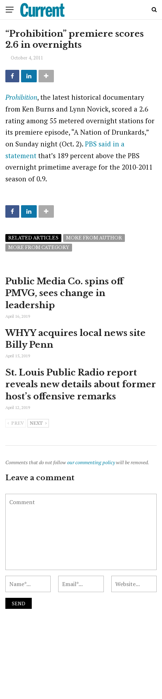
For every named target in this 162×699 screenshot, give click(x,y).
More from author (94, 237)
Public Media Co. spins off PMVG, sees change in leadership (64, 293)
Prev (15, 424)
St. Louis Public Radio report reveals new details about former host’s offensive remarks (80, 384)
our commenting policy (91, 462)
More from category (38, 247)
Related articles (33, 237)
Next (38, 424)
